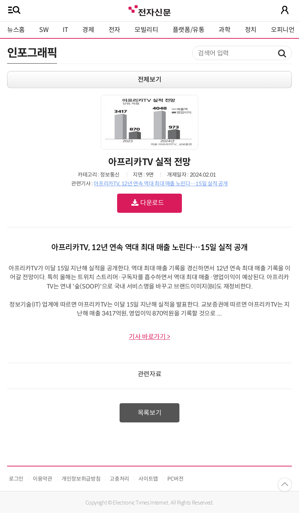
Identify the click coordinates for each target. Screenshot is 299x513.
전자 (114, 30)
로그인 (16, 478)
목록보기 (150, 413)
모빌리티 (146, 30)
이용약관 (42, 478)
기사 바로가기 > (149, 337)
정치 (251, 30)
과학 (224, 30)
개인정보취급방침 (81, 478)
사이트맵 (148, 478)
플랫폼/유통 (189, 30)
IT (65, 30)
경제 (88, 30)
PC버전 (175, 478)
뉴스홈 (16, 30)
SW (43, 30)
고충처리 (119, 478)
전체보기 (150, 79)
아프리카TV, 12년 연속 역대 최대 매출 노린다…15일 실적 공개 (161, 183)
